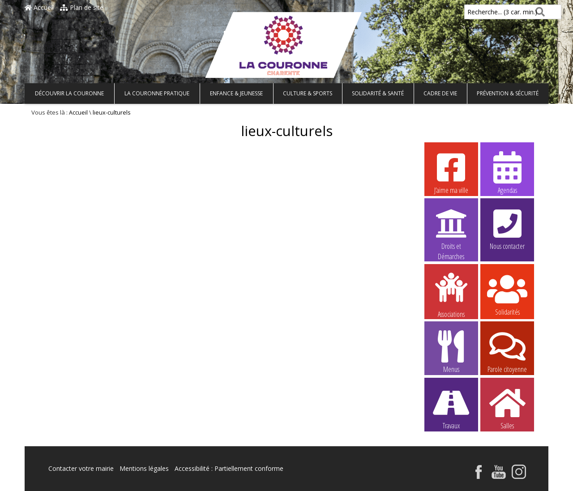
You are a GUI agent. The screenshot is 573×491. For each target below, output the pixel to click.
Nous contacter (507, 228)
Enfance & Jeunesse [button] (236, 93)
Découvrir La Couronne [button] (69, 93)
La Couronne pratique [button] (156, 93)
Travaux (451, 408)
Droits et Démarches (451, 228)
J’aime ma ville (451, 172)
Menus (451, 351)
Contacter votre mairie (81, 468)
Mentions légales (144, 468)
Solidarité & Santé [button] (378, 93)
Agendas (507, 172)
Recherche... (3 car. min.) (487, 12)
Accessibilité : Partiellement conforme (229, 468)
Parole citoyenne (507, 351)
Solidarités (507, 294)
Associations (451, 294)
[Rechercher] (538, 11)
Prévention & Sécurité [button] (508, 93)
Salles (507, 408)
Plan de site (81, 7)
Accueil (39, 7)
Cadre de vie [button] (440, 93)
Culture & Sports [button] (307, 93)
